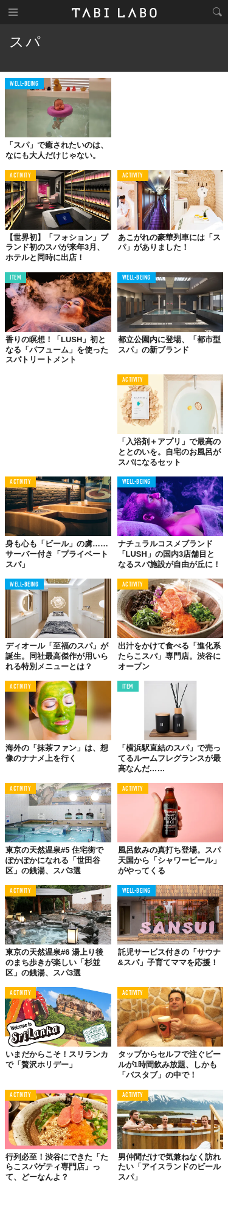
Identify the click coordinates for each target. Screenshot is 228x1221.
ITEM (15, 278)
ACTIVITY (20, 176)
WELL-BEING (24, 84)
